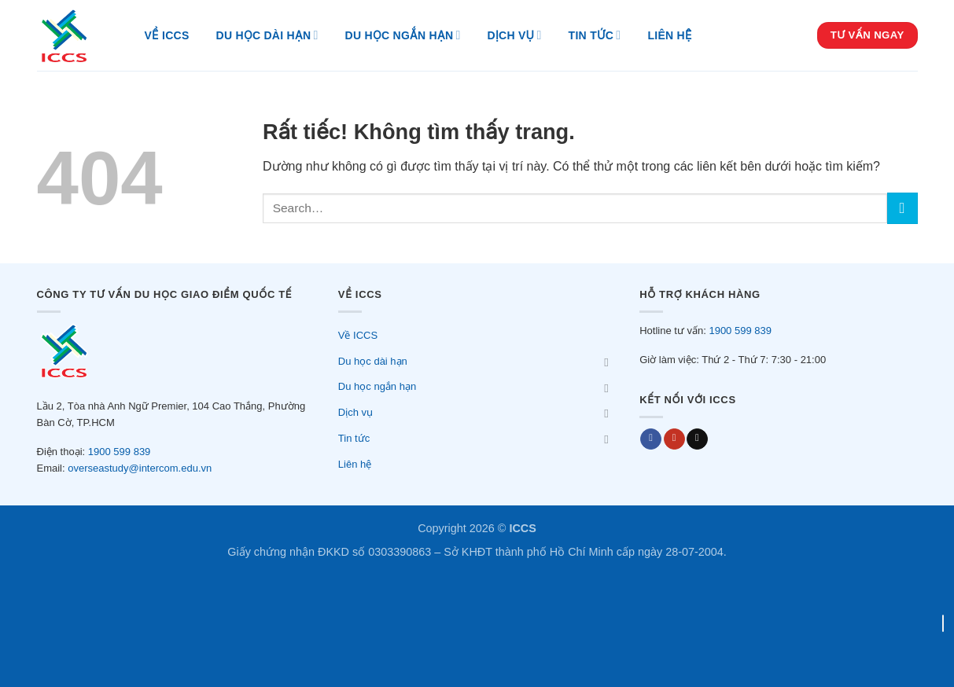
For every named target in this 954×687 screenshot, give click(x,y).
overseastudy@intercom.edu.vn (140, 468)
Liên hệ (669, 35)
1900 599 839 (119, 451)
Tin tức (595, 35)
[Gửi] (902, 208)
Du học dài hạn (267, 35)
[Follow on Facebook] (650, 439)
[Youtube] (674, 439)
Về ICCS (167, 35)
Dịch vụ (515, 35)
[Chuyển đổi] (606, 361)
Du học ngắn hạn (403, 35)
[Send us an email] (697, 439)
